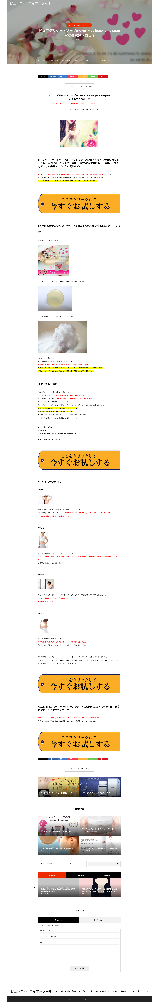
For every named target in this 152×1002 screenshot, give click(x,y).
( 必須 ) (48, 930)
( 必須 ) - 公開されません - (49, 936)
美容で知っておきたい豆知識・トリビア (79, 25)
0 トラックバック (100, 920)
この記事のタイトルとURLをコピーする (79, 86)
